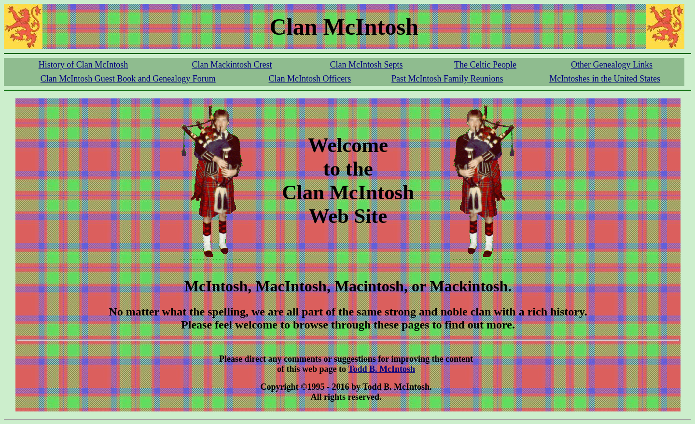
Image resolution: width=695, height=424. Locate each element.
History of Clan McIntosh (83, 64)
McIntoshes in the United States (604, 78)
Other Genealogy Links (612, 64)
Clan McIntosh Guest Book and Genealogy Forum (128, 78)
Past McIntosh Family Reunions (447, 78)
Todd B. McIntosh (381, 369)
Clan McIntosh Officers (310, 78)
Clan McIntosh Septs (366, 64)
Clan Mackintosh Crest (232, 64)
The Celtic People (485, 64)
